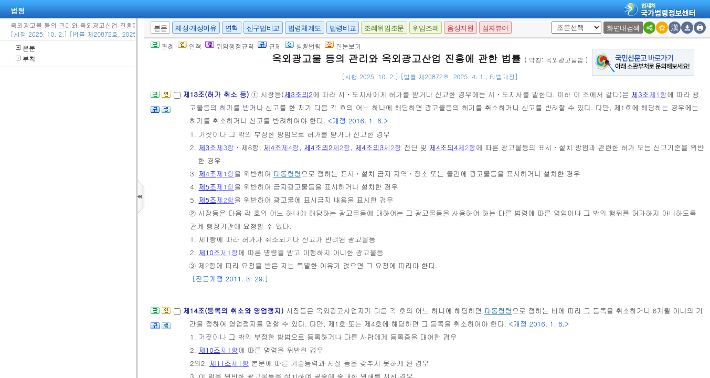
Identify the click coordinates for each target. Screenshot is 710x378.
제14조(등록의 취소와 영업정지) (234, 311)
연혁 (231, 28)
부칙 (25, 58)
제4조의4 (443, 147)
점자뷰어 (495, 28)
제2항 (342, 147)
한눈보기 (343, 45)
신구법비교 (263, 28)
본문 (25, 48)
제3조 (640, 94)
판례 (162, 45)
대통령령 (287, 173)
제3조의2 (298, 94)
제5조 (207, 187)
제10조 (209, 252)
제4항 (290, 147)
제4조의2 (318, 147)
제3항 (225, 147)
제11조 (220, 363)
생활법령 (303, 45)
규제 (269, 45)
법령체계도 (304, 28)
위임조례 (425, 28)
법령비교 (343, 28)
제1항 (658, 94)
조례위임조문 (384, 28)
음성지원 (460, 28)
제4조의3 (369, 147)
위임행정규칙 (229, 45)
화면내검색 (623, 28)
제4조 (272, 147)
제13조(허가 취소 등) (217, 94)
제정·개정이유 (195, 28)
